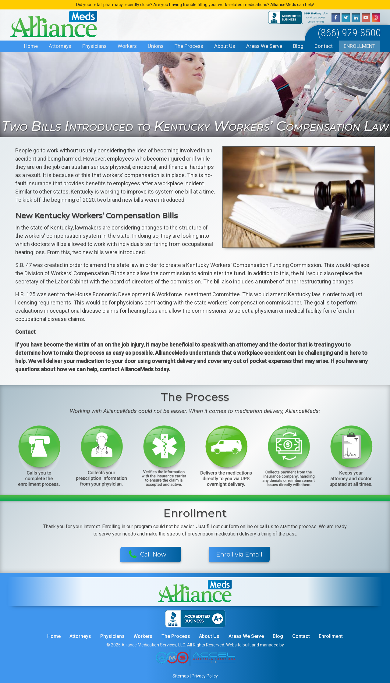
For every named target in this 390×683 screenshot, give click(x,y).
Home (31, 46)
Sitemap (180, 676)
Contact (323, 46)
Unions (156, 46)
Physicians (94, 46)
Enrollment (359, 46)
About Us (224, 46)
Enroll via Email (239, 554)
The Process (189, 46)
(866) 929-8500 (349, 33)
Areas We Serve (264, 46)
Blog (298, 46)
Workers (127, 46)
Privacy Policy (205, 676)
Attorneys (60, 46)
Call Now (147, 555)
